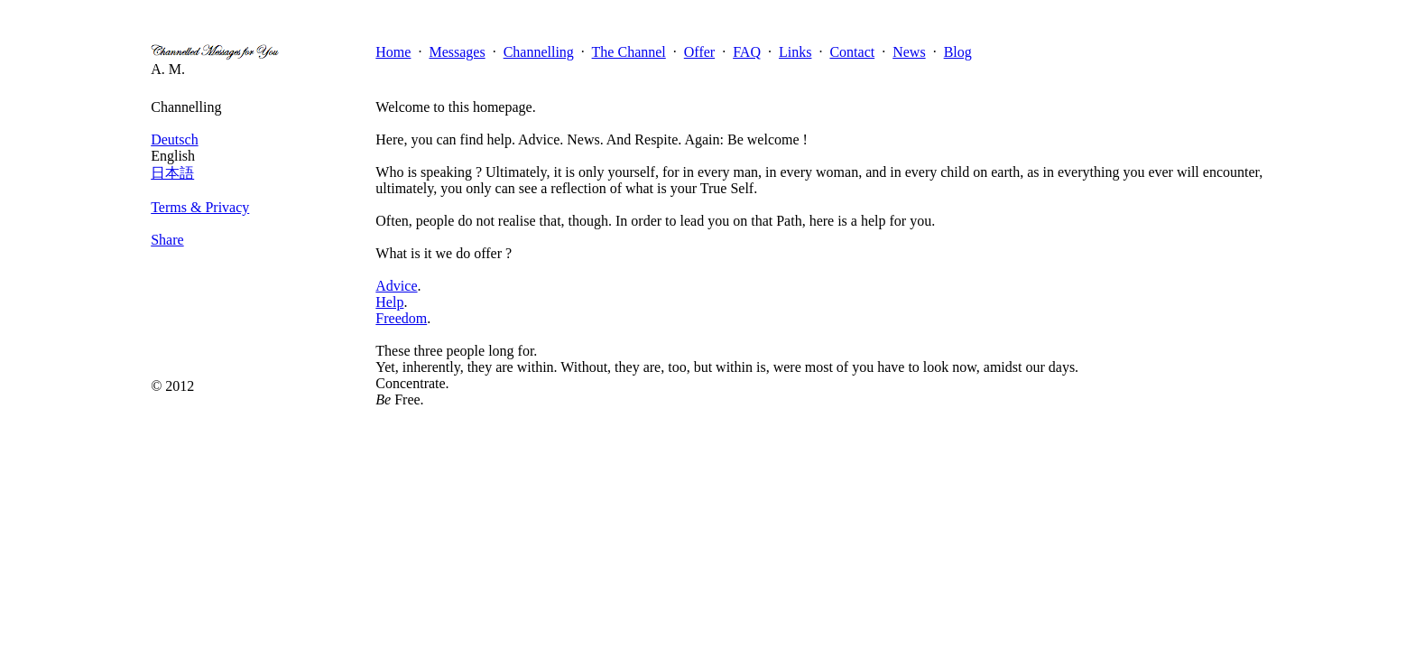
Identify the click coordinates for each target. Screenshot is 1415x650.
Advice (396, 285)
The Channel (629, 52)
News (908, 52)
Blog (958, 52)
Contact (851, 52)
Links (795, 52)
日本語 (172, 173)
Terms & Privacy (200, 207)
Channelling (539, 52)
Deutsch (174, 139)
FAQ (747, 52)
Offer (699, 52)
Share (167, 239)
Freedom (401, 318)
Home (393, 52)
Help (389, 302)
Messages (457, 52)
